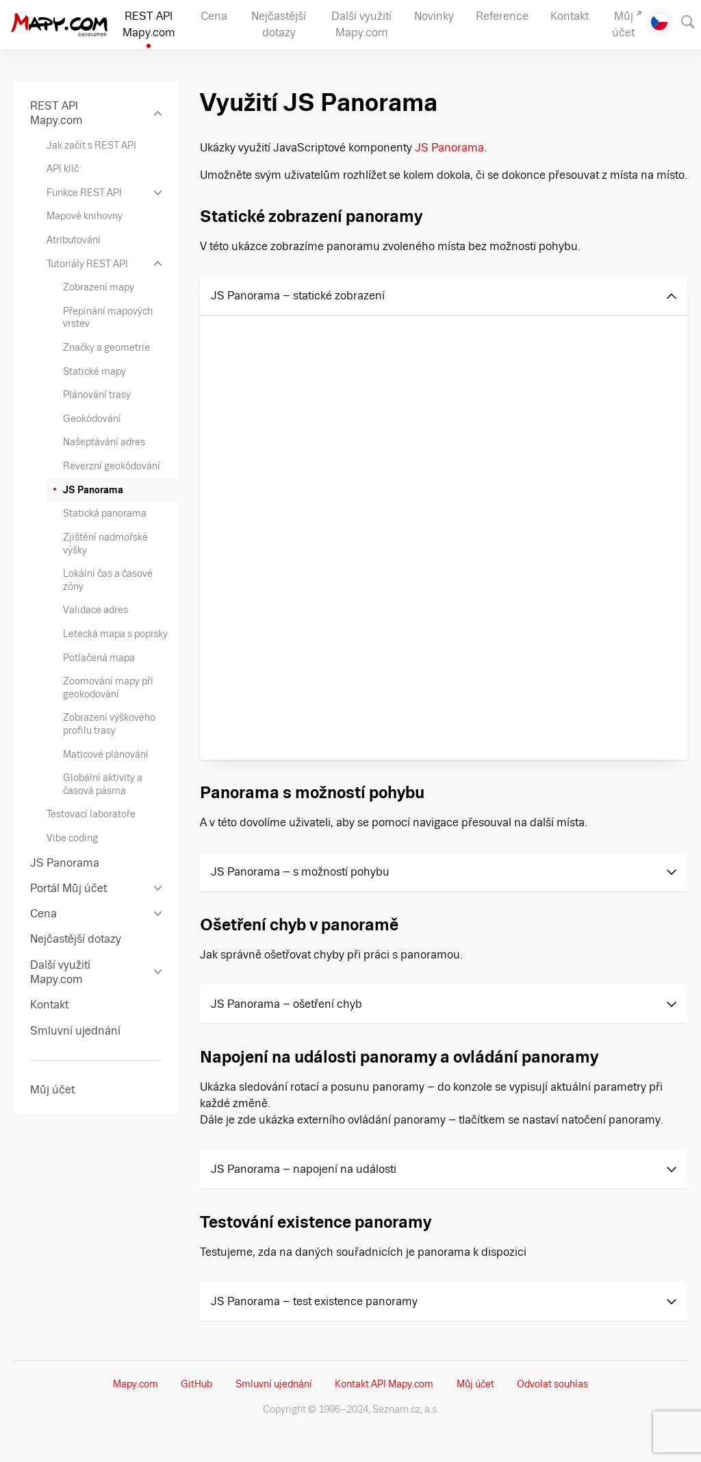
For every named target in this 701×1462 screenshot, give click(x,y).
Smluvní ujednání (273, 1383)
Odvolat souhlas (552, 1383)
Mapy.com (135, 1383)
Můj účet (475, 1383)
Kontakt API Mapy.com (384, 1383)
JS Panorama (449, 147)
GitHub (196, 1383)
